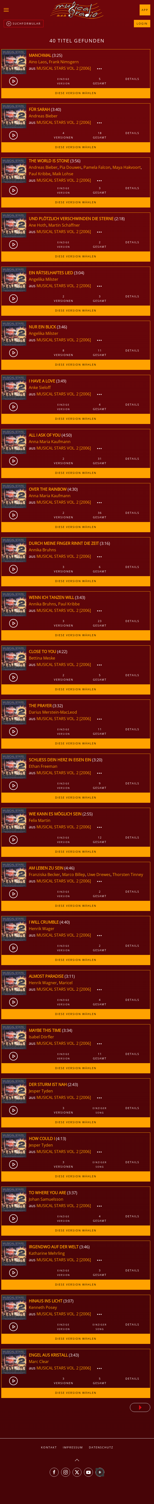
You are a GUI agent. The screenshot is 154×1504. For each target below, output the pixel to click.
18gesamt (100, 135)
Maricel (66, 982)
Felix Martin (39, 820)
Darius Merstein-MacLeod (53, 712)
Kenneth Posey (43, 1307)
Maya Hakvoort (127, 167)
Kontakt (49, 1447)
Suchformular (23, 23)
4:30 (73, 489)
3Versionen (63, 569)
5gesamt (100, 81)
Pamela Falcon (97, 167)
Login (142, 23)
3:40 (56, 109)
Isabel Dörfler (41, 1037)
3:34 (67, 1030)
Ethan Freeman (43, 766)
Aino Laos (38, 62)
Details (132, 79)
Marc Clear (39, 1361)
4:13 (61, 1138)
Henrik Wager (41, 928)
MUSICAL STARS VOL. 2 (58, 68)
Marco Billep (73, 874)
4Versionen (63, 135)
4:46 (69, 868)
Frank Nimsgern (64, 62)
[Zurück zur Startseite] (77, 10)
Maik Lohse (62, 173)
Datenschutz (101, 1447)
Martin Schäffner (64, 225)
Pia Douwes (70, 167)
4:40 (65, 922)
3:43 (80, 597)
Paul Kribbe (39, 173)
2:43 (73, 1084)
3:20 (97, 760)
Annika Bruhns (42, 550)
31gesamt (100, 461)
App (145, 10)
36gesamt (100, 515)
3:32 (58, 705)
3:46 (62, 327)
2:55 (87, 814)
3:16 (105, 543)
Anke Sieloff (40, 387)
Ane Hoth (37, 225)
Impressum (73, 1447)
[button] (6, 10)
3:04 (79, 273)
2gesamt (100, 244)
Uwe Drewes (99, 874)
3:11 (70, 976)
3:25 (57, 55)
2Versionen (63, 298)
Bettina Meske (42, 658)
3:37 (72, 1192)
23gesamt (100, 623)
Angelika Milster (43, 279)
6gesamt (100, 569)
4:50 (67, 435)
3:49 (61, 381)
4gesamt (100, 407)
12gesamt (100, 840)
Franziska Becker (44, 874)
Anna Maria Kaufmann (50, 441)
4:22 (62, 651)
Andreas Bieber (43, 116)
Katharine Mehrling (47, 1253)
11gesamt (100, 353)
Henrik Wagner (43, 982)
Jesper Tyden (41, 1091)
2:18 (119, 218)
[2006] (85, 68)
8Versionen (63, 353)
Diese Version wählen (75, 93)
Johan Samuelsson (46, 1199)
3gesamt (100, 190)
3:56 (75, 161)
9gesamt (100, 785)
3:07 (68, 1301)
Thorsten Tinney (128, 874)
